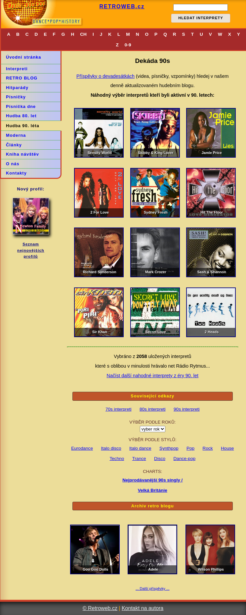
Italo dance (140, 448)
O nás (13, 163)
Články (14, 144)
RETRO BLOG (21, 78)
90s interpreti (187, 409)
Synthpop (168, 448)
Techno (117, 458)
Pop (190, 448)
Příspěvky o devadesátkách (105, 76)
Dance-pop (185, 458)
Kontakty (16, 173)
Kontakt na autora (142, 608)
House (227, 448)
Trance (139, 458)
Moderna (16, 135)
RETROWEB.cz (121, 6)
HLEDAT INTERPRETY (200, 18)
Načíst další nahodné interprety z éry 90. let (152, 375)
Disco (159, 458)
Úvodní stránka (23, 57)
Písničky (16, 96)
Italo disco (111, 448)
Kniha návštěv (22, 154)
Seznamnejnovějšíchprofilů (30, 250)
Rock (208, 448)
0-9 (128, 44)
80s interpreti (153, 409)
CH (83, 34)
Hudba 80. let (21, 115)
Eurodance (82, 448)
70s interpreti (118, 409)
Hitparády (17, 87)
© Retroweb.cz (100, 608)
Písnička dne (21, 106)
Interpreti (16, 68)
